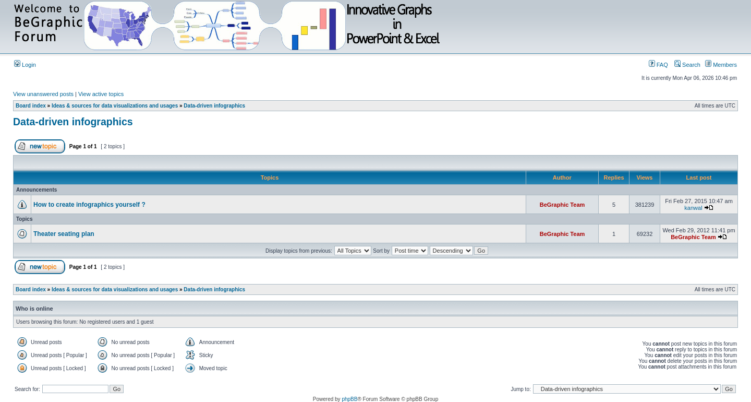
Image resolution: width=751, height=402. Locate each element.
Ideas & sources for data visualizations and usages (115, 106)
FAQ (658, 65)
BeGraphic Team (562, 205)
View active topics (101, 94)
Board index (31, 106)
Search (687, 65)
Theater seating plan (63, 234)
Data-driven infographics (214, 106)
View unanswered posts (43, 94)
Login (25, 65)
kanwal (693, 208)
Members (721, 65)
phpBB (349, 399)
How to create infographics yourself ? (89, 204)
